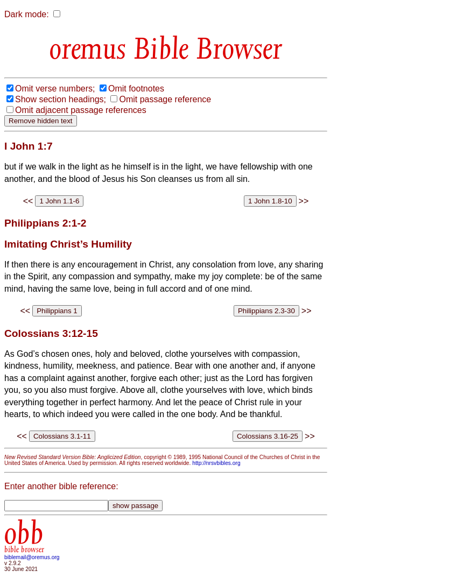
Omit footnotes (136, 88)
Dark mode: (26, 14)
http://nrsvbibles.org (216, 463)
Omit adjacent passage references (80, 110)
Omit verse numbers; (55, 88)
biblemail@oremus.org (32, 557)
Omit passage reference (165, 99)
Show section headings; (60, 99)
